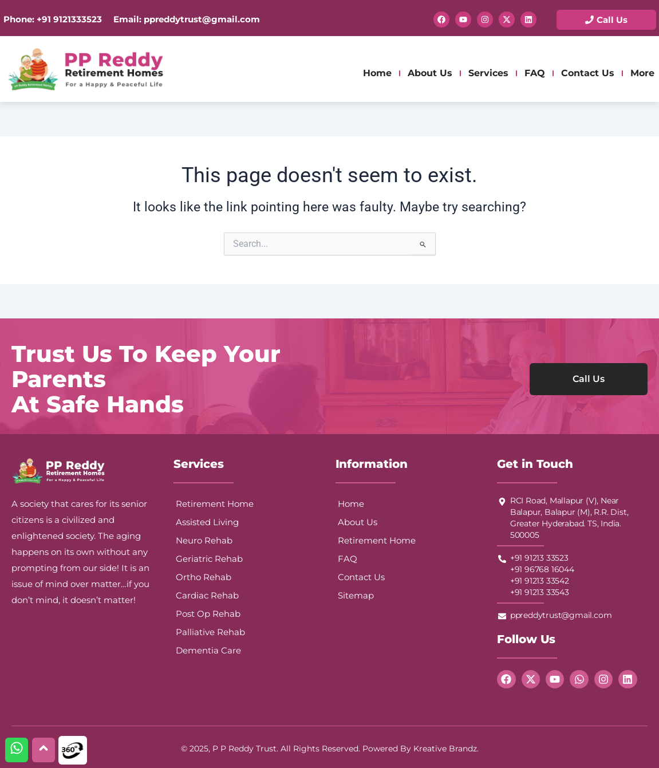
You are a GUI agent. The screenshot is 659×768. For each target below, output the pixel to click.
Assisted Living (207, 522)
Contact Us (587, 73)
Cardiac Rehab (207, 595)
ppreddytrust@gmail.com (200, 19)
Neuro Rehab (204, 540)
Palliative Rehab (210, 632)
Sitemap (356, 595)
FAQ (534, 73)
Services (488, 73)
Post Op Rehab (208, 613)
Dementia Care (208, 650)
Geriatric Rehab (209, 558)
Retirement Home (215, 503)
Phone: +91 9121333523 (52, 19)
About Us (430, 73)
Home (377, 73)
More (642, 73)
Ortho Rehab (203, 577)
